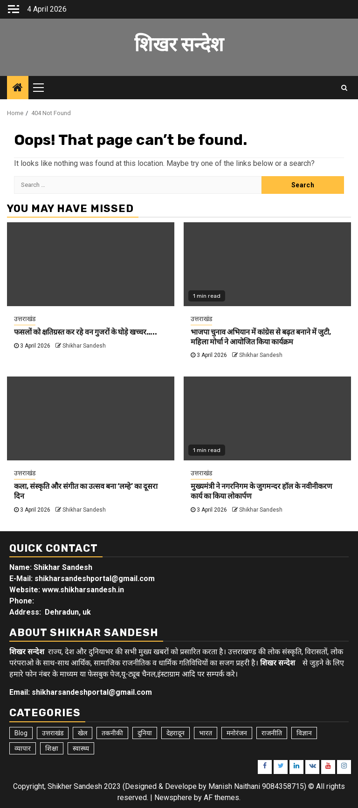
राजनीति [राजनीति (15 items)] (272, 733)
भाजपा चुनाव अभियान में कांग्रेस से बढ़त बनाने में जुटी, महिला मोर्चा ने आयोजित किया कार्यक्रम (261, 337)
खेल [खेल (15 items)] (82, 733)
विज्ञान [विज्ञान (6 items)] (304, 733)
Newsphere (173, 797)
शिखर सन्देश (179, 44)
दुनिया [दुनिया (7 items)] (145, 733)
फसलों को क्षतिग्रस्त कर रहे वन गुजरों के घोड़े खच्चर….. (85, 332)
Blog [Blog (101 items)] (21, 733)
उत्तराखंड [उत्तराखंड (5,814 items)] (52, 733)
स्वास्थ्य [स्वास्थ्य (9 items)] (81, 748)
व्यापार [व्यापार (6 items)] (22, 748)
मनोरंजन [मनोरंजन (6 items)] (237, 733)
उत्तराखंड (24, 318)
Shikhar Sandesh (84, 345)
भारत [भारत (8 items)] (205, 733)
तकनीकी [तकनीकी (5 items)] (112, 733)
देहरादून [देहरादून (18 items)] (175, 733)
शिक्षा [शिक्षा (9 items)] (51, 748)
